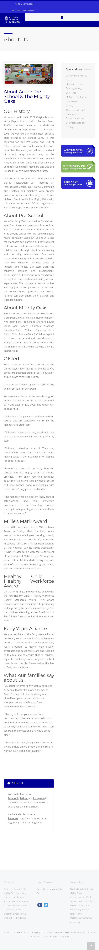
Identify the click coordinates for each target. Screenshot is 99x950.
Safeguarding (75, 88)
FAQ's (72, 105)
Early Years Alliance (17, 667)
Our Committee (76, 118)
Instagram (39, 798)
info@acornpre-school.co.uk (26, 10)
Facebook (13, 798)
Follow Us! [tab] (28, 784)
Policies (72, 92)
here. (15, 408)
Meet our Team (76, 84)
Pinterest (13, 818)
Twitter (24, 798)
